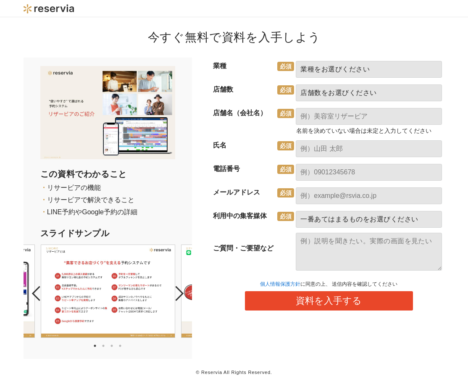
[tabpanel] (108, 291)
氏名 (219, 145)
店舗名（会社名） (240, 112)
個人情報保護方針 (280, 284)
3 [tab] (112, 346)
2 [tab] (103, 346)
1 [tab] (95, 346)
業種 (219, 65)
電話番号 (226, 168)
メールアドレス (236, 192)
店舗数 (223, 89)
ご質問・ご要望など (243, 248)
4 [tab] (120, 346)
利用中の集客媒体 (240, 215)
